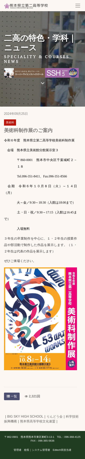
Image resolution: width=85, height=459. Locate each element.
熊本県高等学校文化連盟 (37, 421)
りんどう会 (55, 416)
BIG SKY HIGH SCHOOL (25, 416)
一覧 (12, 396)
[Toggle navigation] (78, 6)
